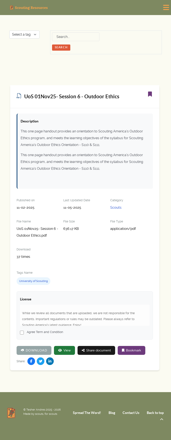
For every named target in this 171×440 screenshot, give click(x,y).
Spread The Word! (87, 413)
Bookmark (131, 350)
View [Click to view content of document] (64, 350)
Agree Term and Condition (45, 332)
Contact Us (131, 413)
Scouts (116, 207)
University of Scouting (33, 281)
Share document (96, 350)
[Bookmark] (150, 94)
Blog (112, 413)
